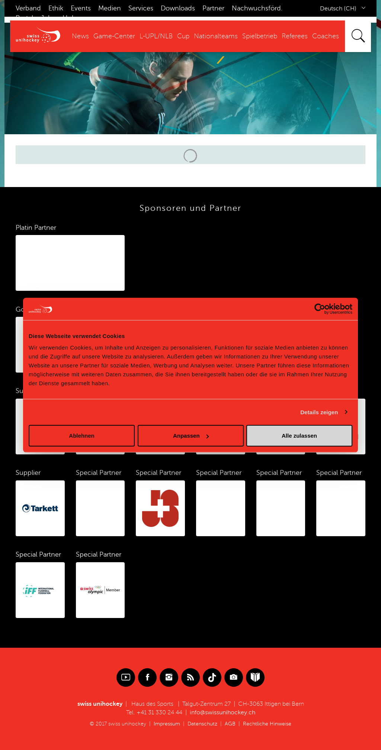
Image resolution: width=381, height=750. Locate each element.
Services (140, 8)
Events (81, 8)
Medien (109, 8)
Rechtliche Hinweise (267, 724)
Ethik (55, 8)
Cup (183, 36)
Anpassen (191, 435)
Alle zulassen (299, 435)
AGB (230, 724)
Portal (24, 18)
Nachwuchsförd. (257, 8)
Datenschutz (202, 724)
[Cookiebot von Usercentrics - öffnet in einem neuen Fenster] (319, 308)
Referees (295, 36)
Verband (28, 8)
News (80, 36)
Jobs (48, 18)
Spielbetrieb (259, 36)
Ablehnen (81, 435)
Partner (213, 8)
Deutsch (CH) (338, 8)
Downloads (178, 8)
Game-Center (114, 36)
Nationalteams (216, 36)
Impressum (167, 724)
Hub (69, 18)
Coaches (325, 36)
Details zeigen (319, 412)
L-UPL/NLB (156, 36)
